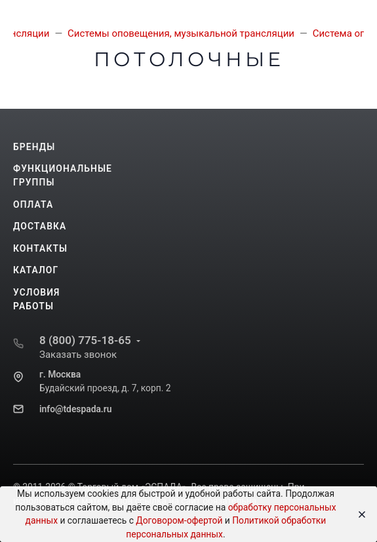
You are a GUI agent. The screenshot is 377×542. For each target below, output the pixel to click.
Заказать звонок (78, 354)
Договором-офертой (179, 520)
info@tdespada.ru (75, 409)
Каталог (35, 270)
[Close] (358, 514)
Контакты (40, 248)
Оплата (33, 204)
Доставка (39, 226)
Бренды (34, 147)
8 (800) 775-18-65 (85, 340)
